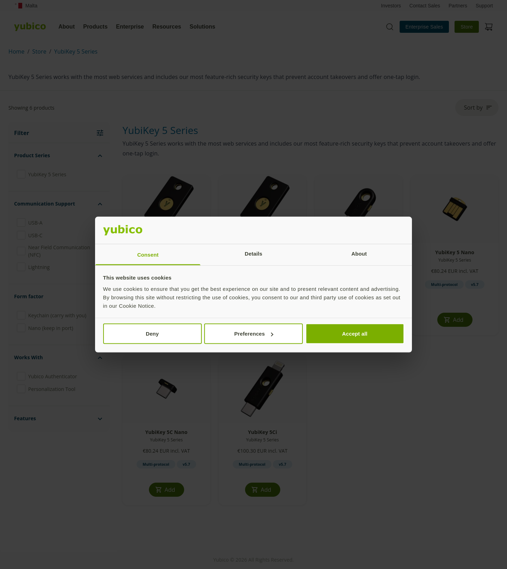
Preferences (253, 334)
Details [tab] (253, 253)
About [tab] (359, 253)
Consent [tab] (148, 254)
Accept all (355, 334)
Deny (152, 334)
